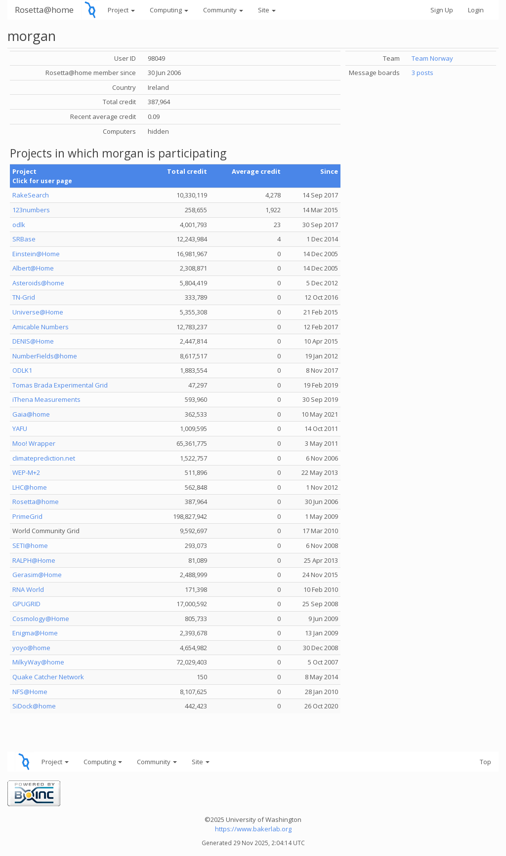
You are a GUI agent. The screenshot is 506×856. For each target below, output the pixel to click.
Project (121, 9)
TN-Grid (23, 297)
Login (476, 9)
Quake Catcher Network (48, 676)
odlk (18, 224)
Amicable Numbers (40, 326)
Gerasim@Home (37, 574)
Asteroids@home (38, 282)
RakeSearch (30, 195)
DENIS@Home (33, 341)
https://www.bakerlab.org (253, 828)
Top (485, 761)
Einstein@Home (36, 253)
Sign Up (441, 9)
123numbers (31, 209)
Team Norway (432, 58)
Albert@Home (33, 268)
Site (267, 9)
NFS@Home (29, 691)
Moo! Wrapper (33, 443)
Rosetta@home (44, 9)
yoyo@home (31, 647)
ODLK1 (22, 370)
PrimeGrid (27, 516)
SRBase (24, 238)
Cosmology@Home (40, 618)
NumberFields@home (44, 355)
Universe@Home (37, 312)
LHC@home (29, 487)
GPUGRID (26, 603)
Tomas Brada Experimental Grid (60, 385)
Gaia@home (31, 414)
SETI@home (30, 545)
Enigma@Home (35, 632)
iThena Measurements (46, 399)
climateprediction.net (43, 458)
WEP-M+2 (26, 472)
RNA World (28, 589)
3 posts (422, 72)
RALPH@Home (33, 560)
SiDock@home (34, 705)
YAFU (19, 428)
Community (223, 9)
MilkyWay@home (38, 662)
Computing (169, 9)
